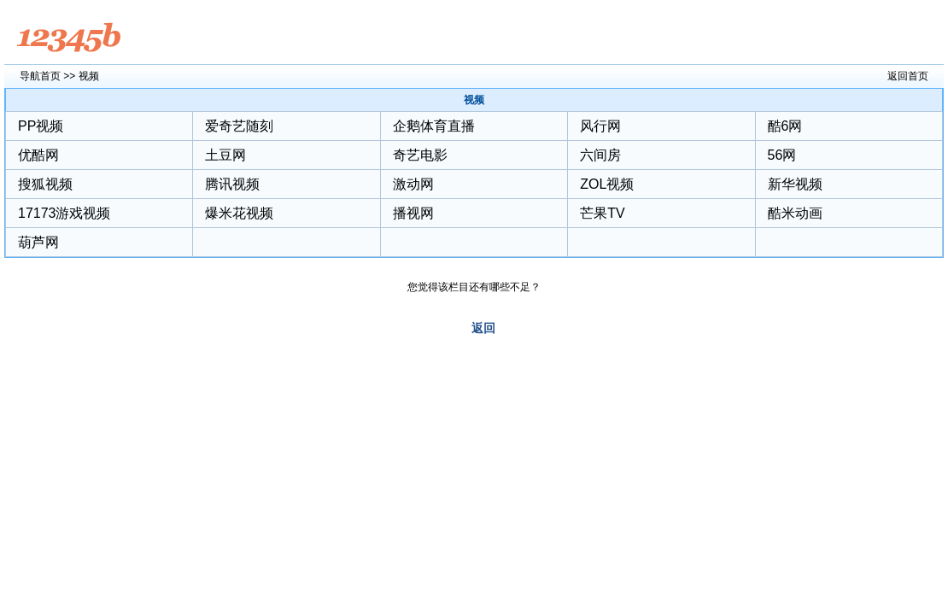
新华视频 (795, 184)
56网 (782, 155)
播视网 (413, 213)
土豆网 (225, 155)
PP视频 (40, 126)
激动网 (413, 184)
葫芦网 (38, 242)
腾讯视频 (232, 184)
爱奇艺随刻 (239, 126)
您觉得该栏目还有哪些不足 (468, 287)
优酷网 (38, 155)
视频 (89, 76)
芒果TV (602, 213)
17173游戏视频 (64, 213)
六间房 (600, 155)
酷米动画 (795, 213)
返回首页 (907, 76)
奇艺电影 (420, 155)
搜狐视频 (45, 184)
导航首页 (40, 76)
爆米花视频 (239, 213)
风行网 (600, 126)
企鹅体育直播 (434, 126)
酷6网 (785, 126)
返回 (483, 328)
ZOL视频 (607, 184)
